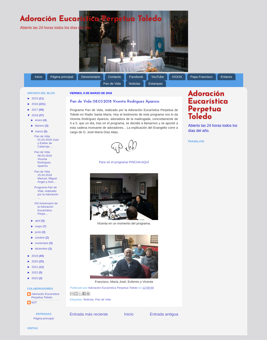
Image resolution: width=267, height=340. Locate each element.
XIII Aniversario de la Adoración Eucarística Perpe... (46, 208)
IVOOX (177, 77)
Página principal (61, 77)
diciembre (41, 248)
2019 (35, 255)
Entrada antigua (164, 314)
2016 (35, 104)
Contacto (114, 77)
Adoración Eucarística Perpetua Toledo (90, 19)
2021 (35, 267)
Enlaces (226, 77)
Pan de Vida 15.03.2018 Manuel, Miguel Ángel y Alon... (45, 177)
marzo (39, 131)
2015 (35, 98)
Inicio (38, 77)
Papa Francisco (201, 77)
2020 (35, 261)
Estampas (155, 83)
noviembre (42, 243)
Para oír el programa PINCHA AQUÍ (124, 162)
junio (38, 232)
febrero (40, 125)
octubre (40, 237)
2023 (35, 278)
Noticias (134, 83)
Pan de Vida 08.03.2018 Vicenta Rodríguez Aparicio (43, 158)
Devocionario (90, 77)
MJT (34, 302)
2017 (35, 109)
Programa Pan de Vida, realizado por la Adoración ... (46, 192)
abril (38, 220)
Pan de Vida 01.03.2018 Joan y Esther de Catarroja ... (46, 141)
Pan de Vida (112, 83)
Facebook (136, 77)
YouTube (157, 77)
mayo (39, 226)
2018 (35, 115)
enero (39, 120)
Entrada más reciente (89, 314)
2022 (35, 272)
